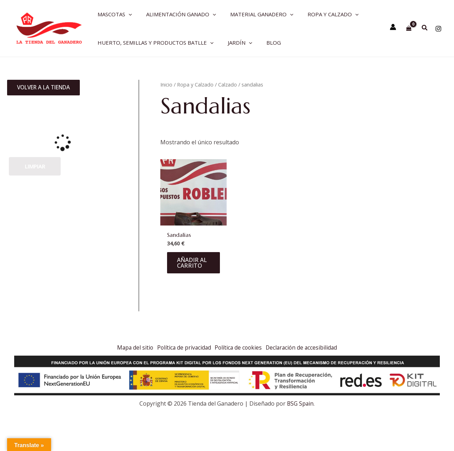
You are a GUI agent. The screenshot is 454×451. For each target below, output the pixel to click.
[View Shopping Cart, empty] (409, 28)
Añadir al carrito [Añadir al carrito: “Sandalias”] (192, 263)
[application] (126, 14)
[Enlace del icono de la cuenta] (393, 27)
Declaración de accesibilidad (306, 347)
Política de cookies (239, 347)
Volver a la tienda (47, 88)
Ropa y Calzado (195, 84)
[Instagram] (438, 29)
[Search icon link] (425, 28)
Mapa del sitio (130, 347)
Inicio (166, 84)
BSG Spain (300, 403)
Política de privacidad (182, 347)
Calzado (227, 84)
